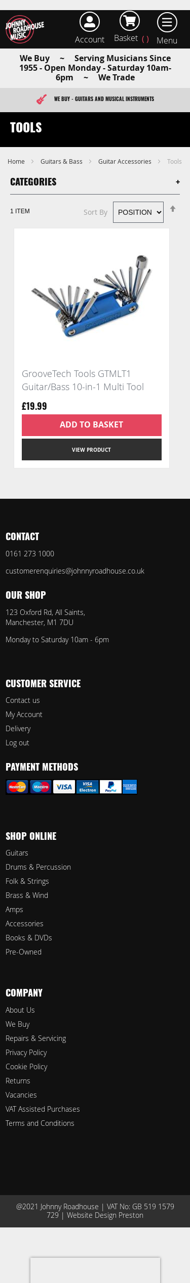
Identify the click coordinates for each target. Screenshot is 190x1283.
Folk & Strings (27, 881)
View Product (91, 449)
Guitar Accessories (125, 161)
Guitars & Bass (62, 161)
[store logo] (27, 29)
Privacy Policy (26, 1052)
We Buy (17, 1024)
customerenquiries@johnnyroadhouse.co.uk (75, 571)
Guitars (17, 853)
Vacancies (21, 1095)
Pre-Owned (24, 952)
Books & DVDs (29, 937)
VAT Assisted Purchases (43, 1109)
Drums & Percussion (38, 867)
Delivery (18, 728)
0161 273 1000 (30, 553)
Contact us (23, 700)
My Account (24, 714)
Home (17, 161)
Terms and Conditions (40, 1123)
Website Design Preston (105, 1215)
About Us (20, 1010)
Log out (17, 742)
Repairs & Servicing (36, 1038)
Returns (18, 1080)
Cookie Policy (26, 1066)
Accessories (25, 923)
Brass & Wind (27, 895)
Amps (14, 909)
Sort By (95, 212)
